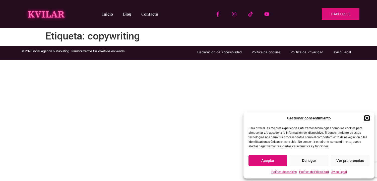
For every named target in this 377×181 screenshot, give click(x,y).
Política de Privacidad (314, 172)
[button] (366, 118)
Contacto (149, 14)
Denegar (309, 160)
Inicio (107, 14)
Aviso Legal (339, 172)
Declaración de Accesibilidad (219, 52)
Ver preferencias (350, 160)
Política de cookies (284, 172)
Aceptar (267, 160)
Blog (127, 14)
